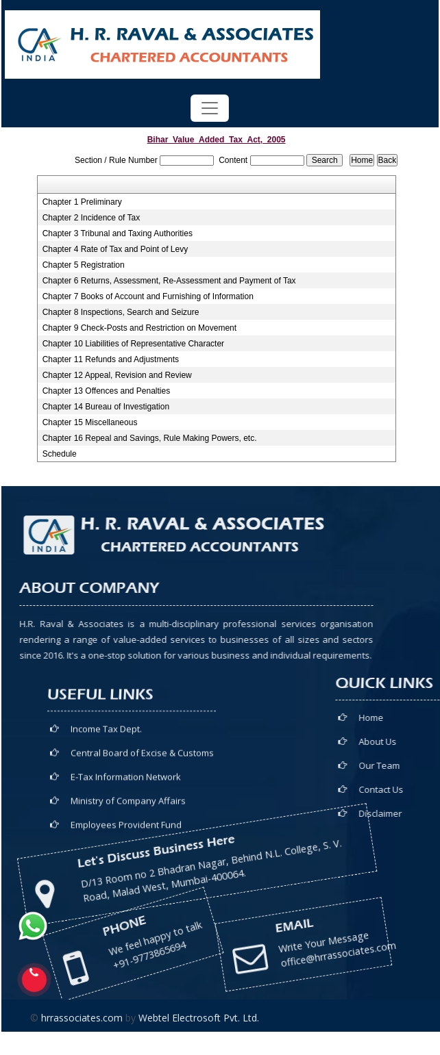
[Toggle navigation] (210, 108)
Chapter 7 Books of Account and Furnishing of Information (148, 296)
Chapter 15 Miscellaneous (90, 422)
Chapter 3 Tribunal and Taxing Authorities (117, 233)
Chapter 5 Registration (83, 265)
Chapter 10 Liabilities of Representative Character (133, 343)
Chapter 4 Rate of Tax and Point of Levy (115, 249)
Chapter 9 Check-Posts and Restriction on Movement (139, 328)
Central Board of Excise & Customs (142, 833)
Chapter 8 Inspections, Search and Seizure (120, 312)
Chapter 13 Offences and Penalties (106, 391)
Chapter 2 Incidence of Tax (91, 218)
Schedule (59, 454)
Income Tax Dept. (106, 809)
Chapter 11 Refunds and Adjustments (110, 359)
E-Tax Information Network (126, 857)
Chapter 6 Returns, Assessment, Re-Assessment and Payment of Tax (169, 280)
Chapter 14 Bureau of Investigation (105, 406)
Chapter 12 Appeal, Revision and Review (117, 375)
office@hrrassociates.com (228, 912)
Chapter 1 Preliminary (82, 202)
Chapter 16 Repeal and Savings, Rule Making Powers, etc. (149, 438)
